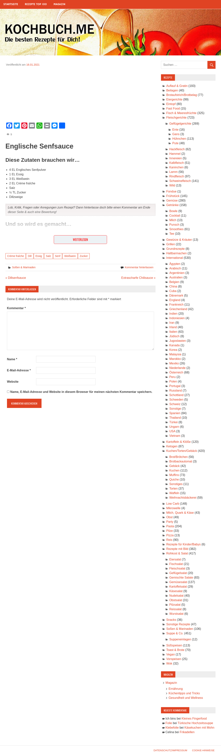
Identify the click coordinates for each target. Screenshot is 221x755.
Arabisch (175, 268)
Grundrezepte (175, 248)
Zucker (84, 256)
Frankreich (176, 304)
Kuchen (174, 470)
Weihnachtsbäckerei (182, 497)
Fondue (171, 191)
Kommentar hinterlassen (139, 267)
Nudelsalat (176, 595)
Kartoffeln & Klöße (178, 441)
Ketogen (172, 446)
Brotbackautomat (180, 461)
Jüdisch (174, 336)
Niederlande (177, 367)
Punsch (174, 224)
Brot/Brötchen (178, 456)
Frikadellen (187, 732)
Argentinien (177, 272)
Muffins (174, 475)
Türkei (173, 422)
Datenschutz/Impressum (170, 750)
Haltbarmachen (176, 253)
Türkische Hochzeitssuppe (195, 723)
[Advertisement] (80, 93)
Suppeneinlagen (180, 639)
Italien (173, 331)
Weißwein (70, 256)
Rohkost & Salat (177, 553)
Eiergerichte (174, 99)
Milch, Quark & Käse (180, 512)
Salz (48, 256)
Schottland (176, 395)
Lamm (173, 171)
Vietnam (174, 435)
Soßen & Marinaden (24, 267)
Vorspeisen (173, 659)
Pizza (170, 535)
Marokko (175, 358)
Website (12, 381)
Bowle (173, 211)
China (173, 286)
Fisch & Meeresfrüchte (181, 113)
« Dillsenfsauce (15, 277)
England (174, 300)
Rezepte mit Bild (177, 548)
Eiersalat (175, 559)
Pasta (170, 526)
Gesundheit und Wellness (186, 697)
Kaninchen (176, 167)
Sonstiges (175, 484)
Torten (173, 488)
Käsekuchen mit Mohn (199, 727)
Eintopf (171, 104)
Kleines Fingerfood (194, 718)
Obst (169, 517)
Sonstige (175, 408)
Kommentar (16, 308)
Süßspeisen (174, 645)
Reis (169, 539)
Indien (173, 313)
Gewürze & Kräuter (179, 239)
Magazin (59, 4)
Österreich (176, 372)
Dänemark (176, 295)
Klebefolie (172, 727)
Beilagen (172, 90)
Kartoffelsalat (178, 586)
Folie (169, 723)
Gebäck (174, 466)
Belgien (174, 282)
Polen (173, 381)
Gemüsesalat (178, 582)
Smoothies (176, 229)
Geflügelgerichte (180, 123)
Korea (173, 349)
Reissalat (175, 609)
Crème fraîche (15, 256)
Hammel (175, 153)
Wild (172, 185)
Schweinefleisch (180, 180)
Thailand (175, 417)
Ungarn (174, 426)
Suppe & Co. (174, 633)
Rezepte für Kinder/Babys (183, 544)
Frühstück (172, 196)
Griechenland (178, 309)
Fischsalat (176, 564)
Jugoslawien (177, 340)
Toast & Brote (175, 650)
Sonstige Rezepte (178, 624)
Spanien (174, 413)
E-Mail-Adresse (19, 370)
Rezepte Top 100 (36, 4)
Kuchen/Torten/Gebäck (181, 450)
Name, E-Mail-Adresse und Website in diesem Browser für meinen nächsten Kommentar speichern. (81, 391)
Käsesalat (175, 591)
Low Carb (172, 503)
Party (169, 521)
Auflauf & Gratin (177, 85)
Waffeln (174, 493)
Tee (171, 233)
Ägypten (174, 263)
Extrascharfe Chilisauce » (138, 277)
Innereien (175, 158)
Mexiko (174, 363)
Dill (30, 256)
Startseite (10, 4)
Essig (38, 256)
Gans (175, 134)
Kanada (174, 345)
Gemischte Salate (181, 577)
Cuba (172, 291)
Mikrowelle (173, 508)
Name (12, 359)
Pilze (169, 530)
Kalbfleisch (176, 162)
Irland (173, 327)
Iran (172, 322)
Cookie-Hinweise (203, 750)
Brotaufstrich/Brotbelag (181, 95)
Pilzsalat (175, 604)
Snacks (171, 619)
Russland (175, 390)
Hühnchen (179, 138)
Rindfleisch (176, 176)
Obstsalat (175, 600)
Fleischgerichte (176, 117)
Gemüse (172, 200)
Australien (176, 277)
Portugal (175, 386)
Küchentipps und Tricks (184, 693)
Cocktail (174, 215)
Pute (175, 143)
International (174, 257)
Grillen (170, 244)
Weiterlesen (80, 239)
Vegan (170, 654)
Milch (172, 220)
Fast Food (173, 108)
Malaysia (175, 354)
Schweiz (175, 404)
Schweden (176, 399)
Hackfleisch (177, 149)
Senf (57, 256)
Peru (172, 377)
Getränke (172, 205)
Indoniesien (177, 318)
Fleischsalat (177, 568)
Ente (175, 129)
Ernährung (176, 688)
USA (172, 431)
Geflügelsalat (178, 573)
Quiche (174, 479)
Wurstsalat (176, 613)
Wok (169, 663)
